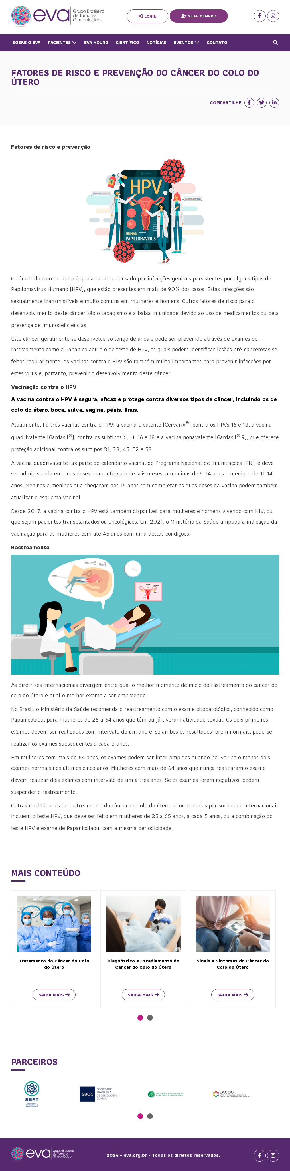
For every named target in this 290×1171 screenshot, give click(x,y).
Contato (217, 42)
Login (148, 16)
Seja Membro (198, 16)
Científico (127, 42)
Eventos (186, 42)
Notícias (156, 42)
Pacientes (62, 42)
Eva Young (96, 42)
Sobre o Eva (26, 42)
